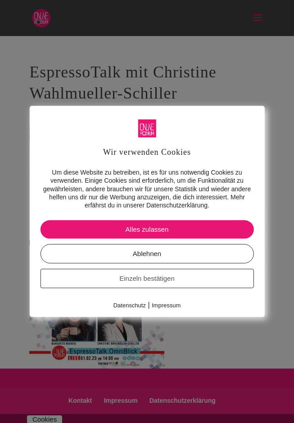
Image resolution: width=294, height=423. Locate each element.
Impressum (166, 305)
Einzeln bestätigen (147, 278)
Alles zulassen (147, 229)
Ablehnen (147, 253)
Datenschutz (129, 305)
